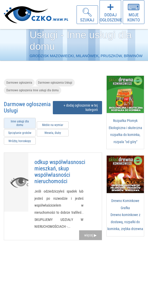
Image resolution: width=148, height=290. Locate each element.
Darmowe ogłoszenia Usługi (55, 82)
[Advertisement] (125, 266)
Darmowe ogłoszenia (19, 82)
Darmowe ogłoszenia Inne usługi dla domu (32, 90)
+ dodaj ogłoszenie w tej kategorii (81, 107)
